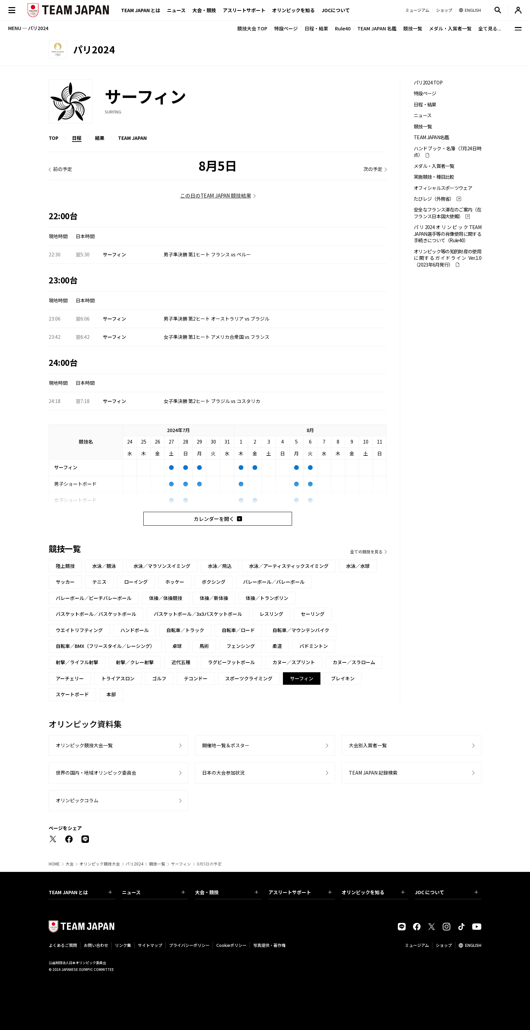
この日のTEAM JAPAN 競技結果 (215, 195)
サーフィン (181, 863)
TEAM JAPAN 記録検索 (373, 772)
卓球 (177, 646)
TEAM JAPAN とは (80, 892)
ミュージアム (417, 945)
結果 (99, 137)
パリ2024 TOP (428, 82)
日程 (76, 137)
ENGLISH (473, 945)
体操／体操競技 (165, 598)
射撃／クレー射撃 (135, 662)
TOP (53, 137)
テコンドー (196, 678)
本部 (111, 694)
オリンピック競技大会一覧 (84, 745)
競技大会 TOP (252, 28)
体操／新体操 (214, 598)
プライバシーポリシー (189, 945)
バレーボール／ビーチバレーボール (93, 598)
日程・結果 (316, 28)
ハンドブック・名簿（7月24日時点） (447, 151)
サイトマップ (150, 945)
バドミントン (313, 646)
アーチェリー (70, 678)
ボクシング (213, 581)
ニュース (176, 10)
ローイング (136, 581)
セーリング (312, 613)
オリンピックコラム (77, 800)
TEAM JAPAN (132, 137)
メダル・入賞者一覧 (450, 28)
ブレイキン (343, 678)
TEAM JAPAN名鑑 (431, 137)
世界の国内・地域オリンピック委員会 (96, 772)
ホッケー (174, 581)
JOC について (446, 892)
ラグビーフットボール (231, 662)
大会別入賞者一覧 (368, 745)
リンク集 (123, 945)
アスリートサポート (244, 10)
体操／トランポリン (267, 598)
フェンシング (240, 646)
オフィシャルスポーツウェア (443, 188)
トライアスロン (118, 678)
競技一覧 (412, 28)
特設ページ (286, 28)
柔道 (277, 646)
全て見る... (489, 28)
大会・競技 (226, 892)
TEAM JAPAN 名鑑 (376, 28)
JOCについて (335, 10)
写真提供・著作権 (269, 945)
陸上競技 (65, 565)
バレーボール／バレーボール (274, 581)
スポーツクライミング (248, 678)
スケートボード (72, 694)
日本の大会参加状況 (223, 772)
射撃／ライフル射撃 (77, 662)
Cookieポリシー (231, 945)
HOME (54, 863)
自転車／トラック (185, 630)
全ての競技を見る (366, 551)
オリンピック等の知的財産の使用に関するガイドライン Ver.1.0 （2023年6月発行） (447, 258)
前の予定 (62, 169)
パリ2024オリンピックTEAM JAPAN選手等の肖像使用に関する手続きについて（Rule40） (447, 234)
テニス (99, 581)
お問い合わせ (96, 945)
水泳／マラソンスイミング (162, 565)
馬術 (204, 646)
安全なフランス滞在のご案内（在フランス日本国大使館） (447, 212)
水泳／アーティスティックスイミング (289, 565)
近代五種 (180, 662)
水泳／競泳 (104, 565)
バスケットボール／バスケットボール (96, 613)
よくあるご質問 (63, 945)
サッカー (65, 581)
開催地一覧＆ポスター (225, 745)
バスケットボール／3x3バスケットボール (198, 613)
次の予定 (372, 169)
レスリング (271, 613)
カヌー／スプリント (293, 662)
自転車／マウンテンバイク (300, 630)
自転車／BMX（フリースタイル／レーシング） (105, 646)
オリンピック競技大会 (99, 863)
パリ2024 (134, 863)
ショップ (444, 945)
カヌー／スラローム (354, 662)
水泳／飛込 (220, 565)
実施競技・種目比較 (434, 177)
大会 (70, 863)
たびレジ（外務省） (434, 199)
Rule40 (343, 28)
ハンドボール (134, 630)
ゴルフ (159, 678)
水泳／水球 (358, 565)
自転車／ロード (238, 630)
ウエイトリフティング (79, 630)
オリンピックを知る (293, 10)
